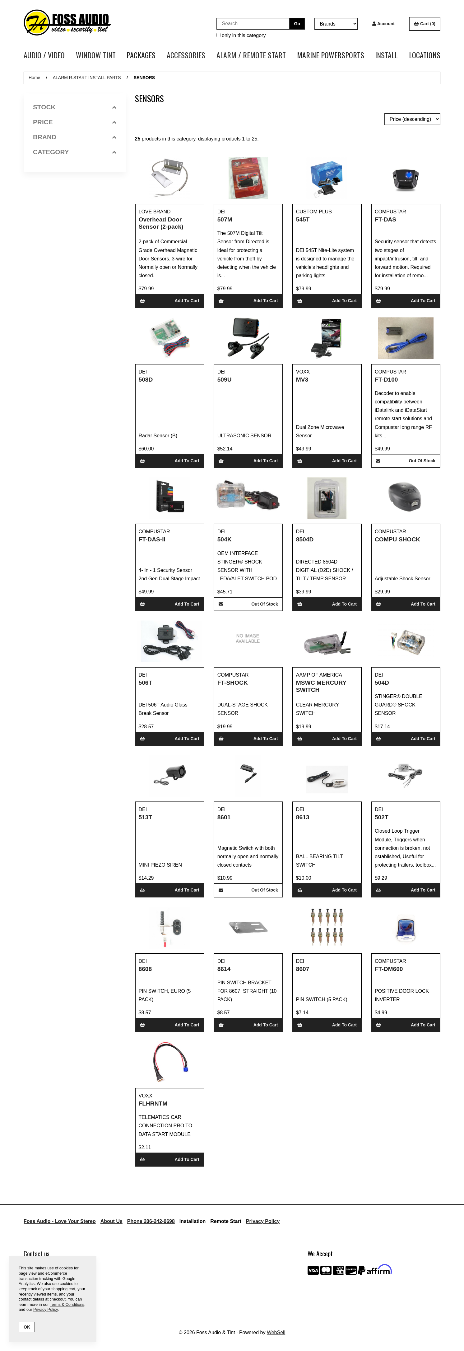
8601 (224, 817)
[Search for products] (252, 24)
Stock (74, 107)
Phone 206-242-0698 (151, 1221)
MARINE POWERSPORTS (330, 54)
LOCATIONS (424, 54)
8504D (305, 539)
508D (146, 379)
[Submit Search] (297, 24)
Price (74, 122)
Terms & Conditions (67, 1304)
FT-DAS (385, 219)
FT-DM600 (389, 969)
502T (381, 817)
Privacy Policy (263, 1221)
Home (34, 77)
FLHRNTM (153, 1103)
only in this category (241, 35)
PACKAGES (141, 54)
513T (145, 817)
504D (382, 682)
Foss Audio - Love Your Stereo (60, 1221)
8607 (302, 969)
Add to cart (169, 300)
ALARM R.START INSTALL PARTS (87, 77)
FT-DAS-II (152, 539)
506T (145, 682)
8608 (145, 969)
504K (224, 539)
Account (383, 23)
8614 (224, 969)
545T (303, 219)
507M (224, 219)
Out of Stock (405, 460)
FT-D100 (386, 379)
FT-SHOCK (232, 682)
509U (224, 379)
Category (74, 151)
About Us (111, 1221)
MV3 (302, 379)
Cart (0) (424, 23)
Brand (74, 136)
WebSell (276, 1332)
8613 (302, 817)
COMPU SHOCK (397, 539)
